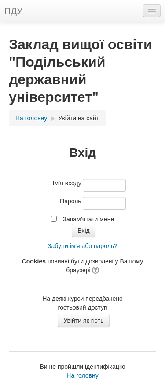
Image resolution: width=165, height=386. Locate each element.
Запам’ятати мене (88, 219)
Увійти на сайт (78, 118)
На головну (31, 118)
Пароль (70, 201)
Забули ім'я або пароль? (82, 245)
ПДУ (13, 11)
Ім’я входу (67, 183)
